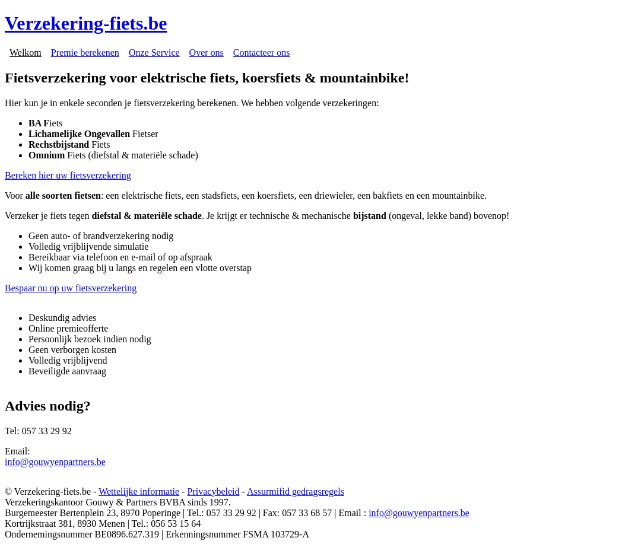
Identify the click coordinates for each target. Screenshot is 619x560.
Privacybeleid (214, 491)
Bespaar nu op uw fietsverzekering (71, 288)
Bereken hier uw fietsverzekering (68, 175)
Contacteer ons (261, 52)
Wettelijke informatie (139, 491)
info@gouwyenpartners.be (55, 462)
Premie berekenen (85, 52)
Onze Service (154, 52)
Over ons (206, 52)
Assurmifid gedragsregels (295, 491)
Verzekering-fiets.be (86, 23)
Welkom (25, 52)
